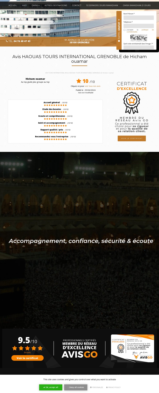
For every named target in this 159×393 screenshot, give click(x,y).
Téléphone (128, 22)
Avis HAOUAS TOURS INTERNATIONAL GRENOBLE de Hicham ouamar (90, 73)
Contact (76, 5)
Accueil (13, 5)
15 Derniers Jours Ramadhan (102, 5)
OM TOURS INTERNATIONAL (55, 73)
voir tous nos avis (92, 86)
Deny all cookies (75, 387)
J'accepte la (139, 31)
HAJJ (24, 5)
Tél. (18, 41)
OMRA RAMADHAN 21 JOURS (137, 5)
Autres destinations (56, 5)
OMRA (35, 5)
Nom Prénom (129, 14)
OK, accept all (50, 387)
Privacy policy (113, 387)
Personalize (96, 387)
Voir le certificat (131, 138)
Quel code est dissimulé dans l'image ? (138, 44)
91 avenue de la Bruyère (79, 41)
